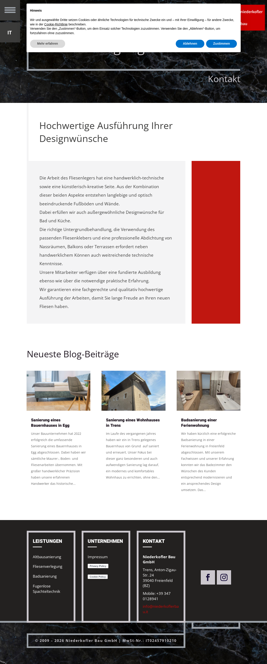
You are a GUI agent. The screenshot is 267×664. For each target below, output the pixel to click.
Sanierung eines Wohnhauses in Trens (133, 423)
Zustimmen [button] (221, 43)
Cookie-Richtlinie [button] (56, 24)
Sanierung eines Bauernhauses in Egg (50, 423)
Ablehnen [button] (190, 43)
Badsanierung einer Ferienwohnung (199, 423)
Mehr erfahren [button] (47, 43)
